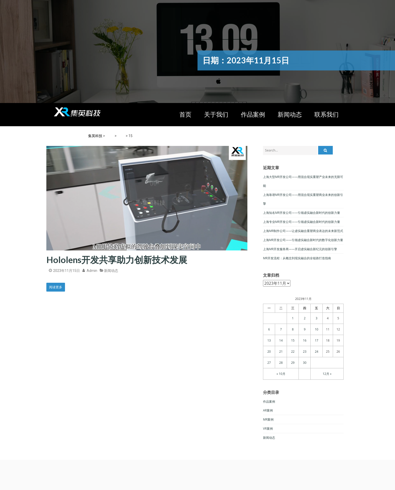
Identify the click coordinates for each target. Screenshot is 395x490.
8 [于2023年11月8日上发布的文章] (293, 329)
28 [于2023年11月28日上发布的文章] (281, 362)
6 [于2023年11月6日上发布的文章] (269, 329)
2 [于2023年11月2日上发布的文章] (305, 318)
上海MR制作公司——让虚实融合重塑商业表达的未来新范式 (303, 231)
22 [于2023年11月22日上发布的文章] (292, 351)
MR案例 (268, 419)
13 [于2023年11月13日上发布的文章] (269, 340)
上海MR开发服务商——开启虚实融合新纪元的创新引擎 (300, 249)
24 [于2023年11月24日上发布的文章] (316, 351)
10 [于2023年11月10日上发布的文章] (316, 329)
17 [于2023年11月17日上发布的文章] (316, 340)
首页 (185, 114)
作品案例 (253, 114)
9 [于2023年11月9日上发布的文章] (305, 329)
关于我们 (216, 114)
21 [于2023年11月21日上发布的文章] (281, 351)
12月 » (327, 374)
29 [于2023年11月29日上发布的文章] (292, 362)
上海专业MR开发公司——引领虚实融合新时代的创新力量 (301, 222)
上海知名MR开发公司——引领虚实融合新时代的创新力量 (301, 213)
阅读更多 (55, 287)
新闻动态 (290, 114)
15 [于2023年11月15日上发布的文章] (292, 340)
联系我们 (326, 114)
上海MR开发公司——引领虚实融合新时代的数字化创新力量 (303, 240)
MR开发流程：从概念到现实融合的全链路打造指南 (297, 258)
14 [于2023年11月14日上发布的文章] (281, 340)
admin (92, 271)
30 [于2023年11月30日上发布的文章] (305, 362)
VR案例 (268, 428)
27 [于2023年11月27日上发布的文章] (269, 362)
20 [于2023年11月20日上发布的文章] (269, 351)
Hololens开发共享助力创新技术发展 (116, 259)
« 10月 (281, 374)
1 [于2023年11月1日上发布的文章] (293, 318)
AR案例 (268, 410)
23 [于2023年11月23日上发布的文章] (305, 351)
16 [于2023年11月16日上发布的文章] (305, 340)
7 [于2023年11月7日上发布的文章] (281, 329)
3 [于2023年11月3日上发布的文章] (316, 318)
